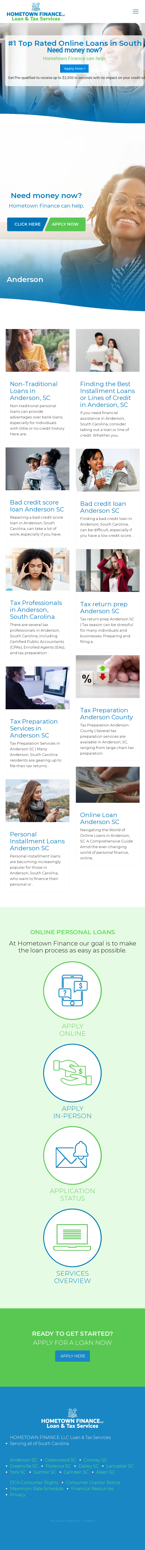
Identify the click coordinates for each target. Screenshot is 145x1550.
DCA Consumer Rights (34, 1482)
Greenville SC (24, 1466)
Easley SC (88, 1466)
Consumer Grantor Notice (93, 1482)
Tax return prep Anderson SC (103, 607)
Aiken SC (105, 1472)
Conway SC (95, 1460)
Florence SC (58, 1466)
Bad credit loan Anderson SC (103, 507)
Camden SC (76, 1472)
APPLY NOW (65, 224)
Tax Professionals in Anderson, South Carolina (36, 609)
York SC (18, 1472)
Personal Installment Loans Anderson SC (37, 841)
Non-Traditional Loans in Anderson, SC (34, 390)
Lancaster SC (120, 1466)
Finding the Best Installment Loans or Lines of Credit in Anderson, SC (107, 394)
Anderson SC (23, 1460)
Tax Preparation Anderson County (106, 714)
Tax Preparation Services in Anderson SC (34, 728)
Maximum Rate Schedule (37, 1488)
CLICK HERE (27, 224)
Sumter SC (44, 1472)
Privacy (17, 1494)
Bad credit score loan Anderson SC (37, 506)
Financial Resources (92, 1488)
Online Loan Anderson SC (99, 818)
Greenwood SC (60, 1460)
